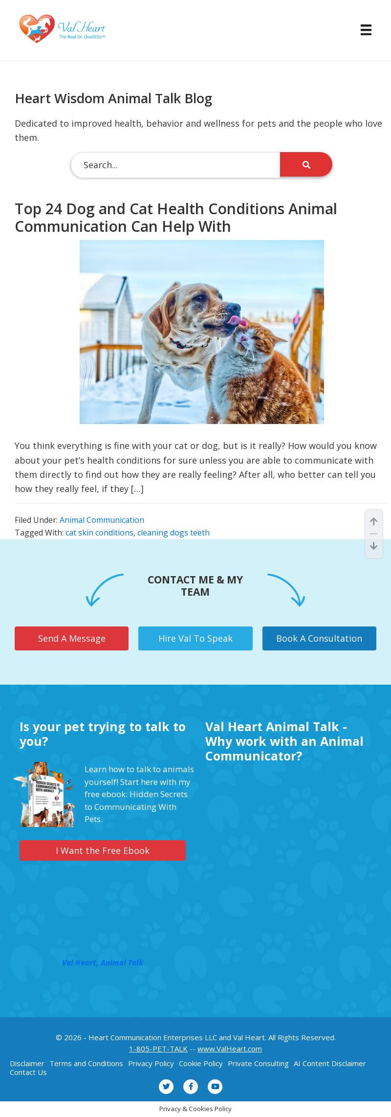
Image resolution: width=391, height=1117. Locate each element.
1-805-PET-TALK (158, 1048)
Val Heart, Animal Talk (102, 962)
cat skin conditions (99, 532)
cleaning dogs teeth (173, 532)
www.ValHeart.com (229, 1048)
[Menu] (361, 29)
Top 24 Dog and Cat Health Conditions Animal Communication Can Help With (176, 217)
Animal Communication (102, 519)
